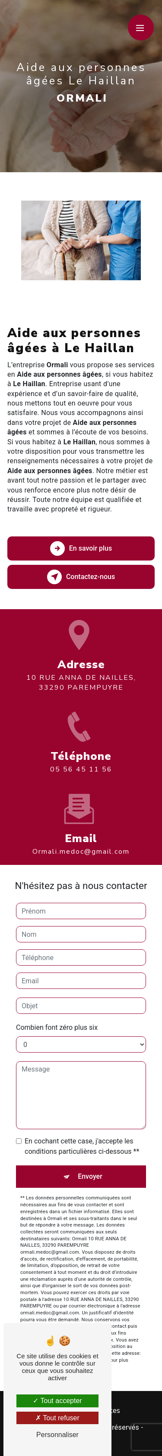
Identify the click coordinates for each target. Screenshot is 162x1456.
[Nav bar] (141, 27)
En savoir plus (81, 548)
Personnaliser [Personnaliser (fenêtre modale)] (57, 1434)
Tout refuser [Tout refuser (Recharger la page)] (57, 1418)
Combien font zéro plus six (57, 1027)
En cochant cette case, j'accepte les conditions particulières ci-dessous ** (82, 1146)
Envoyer (90, 1176)
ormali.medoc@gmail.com (81, 841)
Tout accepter (57, 1400)
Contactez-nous (81, 577)
